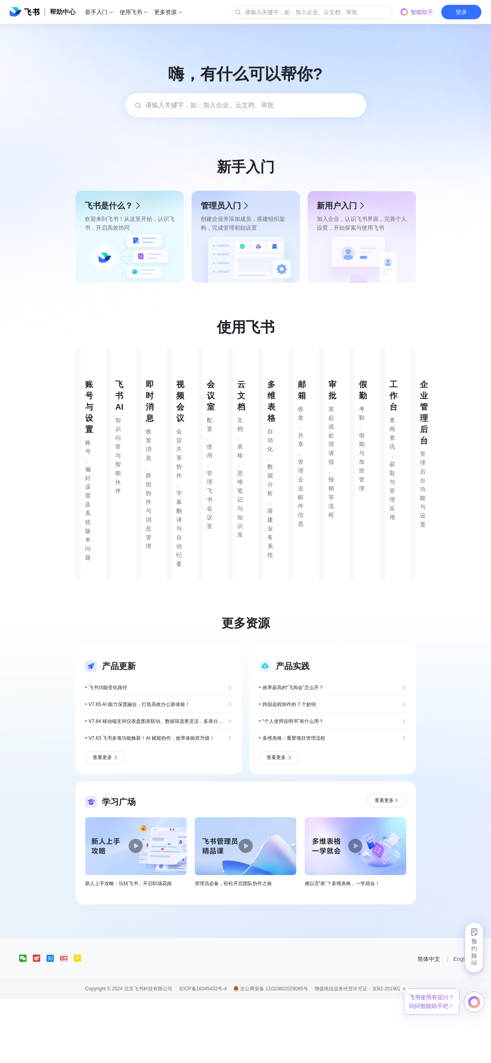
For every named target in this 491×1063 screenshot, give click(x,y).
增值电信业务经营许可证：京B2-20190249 (360, 1052)
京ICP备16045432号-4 (203, 1052)
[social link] (26, 1022)
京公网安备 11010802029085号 (270, 1052)
